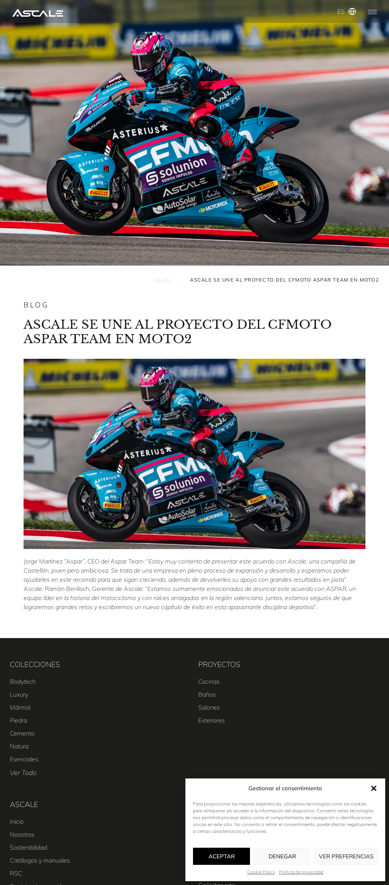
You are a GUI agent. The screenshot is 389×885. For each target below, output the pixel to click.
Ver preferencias (346, 856)
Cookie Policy (261, 872)
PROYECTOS (219, 664)
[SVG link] (37, 13)
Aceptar (222, 856)
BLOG (162, 280)
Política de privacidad (301, 872)
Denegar (282, 856)
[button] (374, 788)
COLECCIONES (35, 664)
